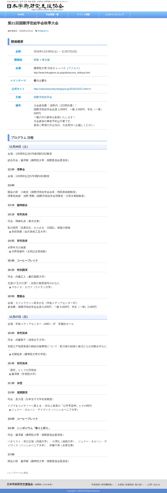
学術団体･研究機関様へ (102, 485)
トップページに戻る (18, 473)
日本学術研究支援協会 (30, 484)
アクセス (73, 68)
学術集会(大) (42, 31)
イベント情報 (83, 14)
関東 (36, 59)
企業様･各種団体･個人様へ (130, 485)
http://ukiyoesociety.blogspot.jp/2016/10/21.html (61, 89)
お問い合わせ (153, 485)
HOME (21, 14)
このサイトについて (114, 14)
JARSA (80, 491)
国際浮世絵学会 (43, 97)
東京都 (46, 59)
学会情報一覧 (52, 14)
